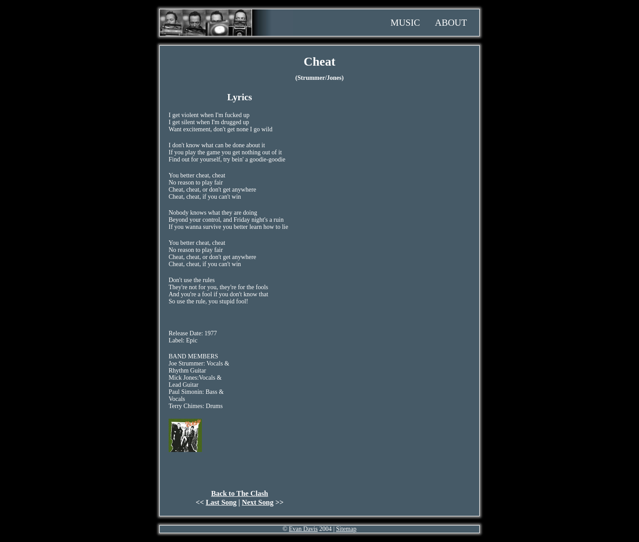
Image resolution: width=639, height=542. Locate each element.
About (451, 22)
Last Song (221, 502)
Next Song (257, 502)
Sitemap (346, 529)
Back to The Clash (239, 493)
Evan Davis (303, 529)
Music (405, 22)
